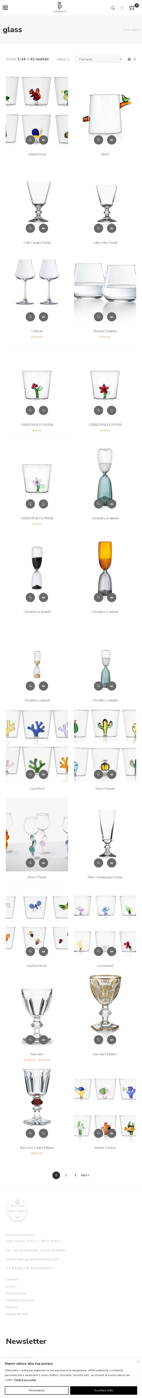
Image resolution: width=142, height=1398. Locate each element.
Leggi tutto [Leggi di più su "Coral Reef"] (43, 774)
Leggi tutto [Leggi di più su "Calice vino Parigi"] (111, 228)
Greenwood (105, 966)
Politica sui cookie (25, 1380)
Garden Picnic (37, 966)
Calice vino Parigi (105, 242)
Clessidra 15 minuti (105, 518)
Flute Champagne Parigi (105, 877)
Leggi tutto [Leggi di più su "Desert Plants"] (111, 774)
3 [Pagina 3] (76, 1175)
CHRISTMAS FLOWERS (36, 424)
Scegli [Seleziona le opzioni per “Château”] (43, 316)
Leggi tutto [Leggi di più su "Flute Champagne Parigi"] (111, 863)
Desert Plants (105, 788)
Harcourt (36, 1054)
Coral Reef (37, 788)
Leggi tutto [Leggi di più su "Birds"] (111, 140)
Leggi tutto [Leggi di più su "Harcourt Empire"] (111, 1039)
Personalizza (37, 1390)
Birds (105, 154)
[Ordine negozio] (98, 59)
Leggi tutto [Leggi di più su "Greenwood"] (111, 951)
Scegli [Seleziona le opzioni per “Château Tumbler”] (111, 316)
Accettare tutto (103, 1390)
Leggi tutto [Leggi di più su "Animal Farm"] (43, 140)
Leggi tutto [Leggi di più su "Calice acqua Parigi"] (43, 228)
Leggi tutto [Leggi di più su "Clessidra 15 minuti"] (111, 504)
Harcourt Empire (105, 1054)
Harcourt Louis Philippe (37, 1147)
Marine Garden (105, 1147)
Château (37, 331)
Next (85, 1175)
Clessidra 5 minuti (37, 700)
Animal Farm (37, 154)
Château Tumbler (105, 331)
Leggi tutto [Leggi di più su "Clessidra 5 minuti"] (43, 686)
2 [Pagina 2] (66, 1175)
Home (126, 30)
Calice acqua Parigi (37, 242)
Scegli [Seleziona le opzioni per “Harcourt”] (43, 1039)
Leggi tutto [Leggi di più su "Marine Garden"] (111, 1133)
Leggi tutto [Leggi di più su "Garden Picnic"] (43, 951)
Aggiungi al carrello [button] (43, 410)
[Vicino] (138, 1362)
